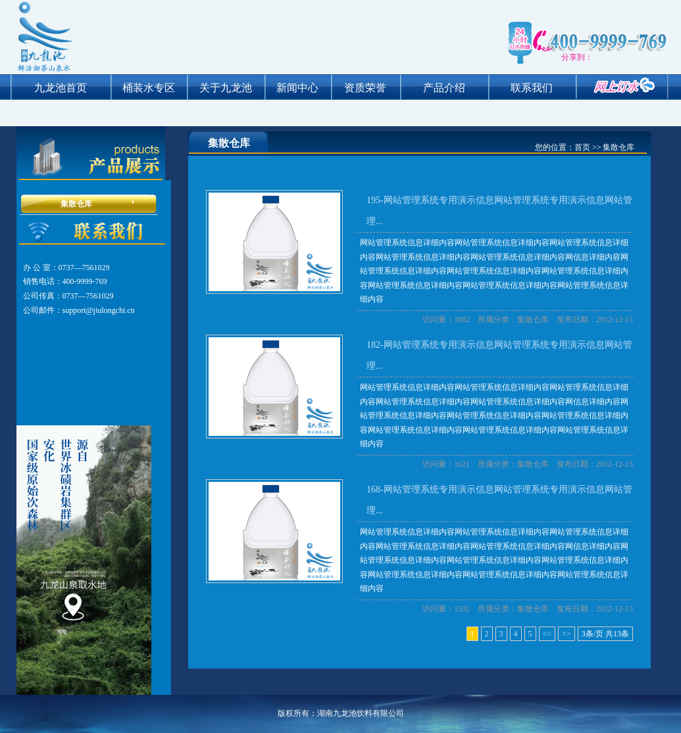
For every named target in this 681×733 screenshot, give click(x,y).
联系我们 (532, 87)
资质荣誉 (365, 87)
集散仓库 (76, 203)
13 (617, 633)
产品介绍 (444, 87)
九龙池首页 (60, 87)
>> (566, 633)
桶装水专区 (148, 87)
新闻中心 (297, 87)
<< (547, 633)
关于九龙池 (225, 87)
